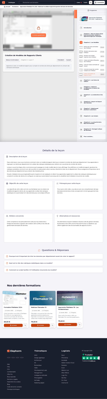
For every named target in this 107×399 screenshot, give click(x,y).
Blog (8, 384)
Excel (63, 368)
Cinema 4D (64, 383)
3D (35, 363)
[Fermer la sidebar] (75, 14)
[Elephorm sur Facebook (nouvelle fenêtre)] (8, 357)
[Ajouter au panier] (25, 325)
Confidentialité (11, 372)
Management (38, 373)
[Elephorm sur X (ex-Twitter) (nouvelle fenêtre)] (13, 357)
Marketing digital (39, 383)
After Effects (65, 373)
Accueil (7, 6)
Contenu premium (38, 35)
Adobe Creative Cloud (67, 363)
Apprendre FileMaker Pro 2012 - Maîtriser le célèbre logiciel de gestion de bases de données (46, 6)
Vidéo (36, 368)
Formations (15, 6)
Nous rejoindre (11, 377)
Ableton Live (65, 370)
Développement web (40, 370)
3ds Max (63, 378)
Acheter (13, 325)
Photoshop (64, 358)
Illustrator (64, 365)
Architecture (38, 360)
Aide (8, 364)
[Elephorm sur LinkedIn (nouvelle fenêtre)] (21, 357)
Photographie (38, 378)
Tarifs (85, 2)
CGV (8, 369)
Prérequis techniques (13, 389)
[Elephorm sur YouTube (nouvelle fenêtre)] (17, 357)
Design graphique (39, 358)
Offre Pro (10, 374)
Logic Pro (64, 375)
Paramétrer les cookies (13, 382)
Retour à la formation (12, 60)
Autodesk (64, 360)
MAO (35, 355)
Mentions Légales (12, 379)
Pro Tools (64, 380)
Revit (63, 355)
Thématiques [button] (40, 351)
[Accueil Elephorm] (14, 351)
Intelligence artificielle (40, 375)
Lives (79, 2)
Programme (92, 10)
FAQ (8, 367)
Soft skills (37, 380)
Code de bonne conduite (14, 387)
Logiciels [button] (65, 351)
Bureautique (38, 365)
